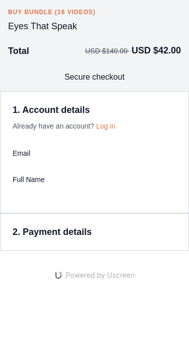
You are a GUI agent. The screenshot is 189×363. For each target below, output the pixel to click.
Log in (105, 126)
